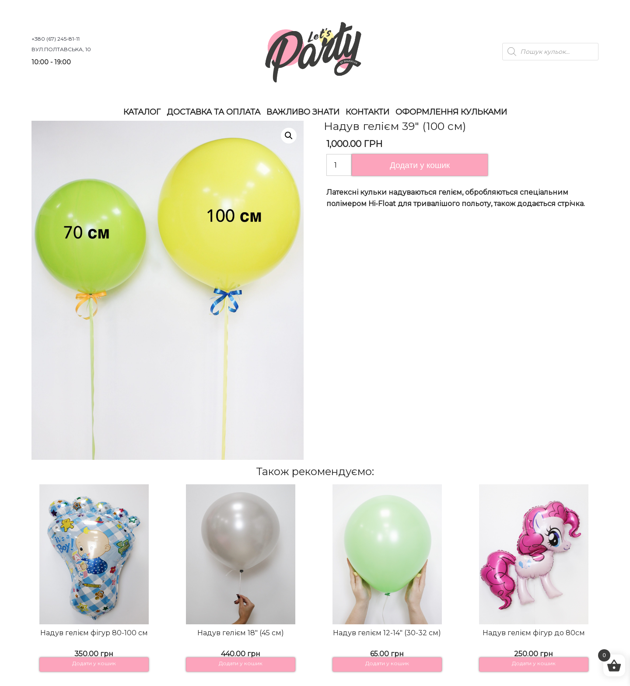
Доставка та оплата (213, 112)
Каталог (142, 112)
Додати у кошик (420, 165)
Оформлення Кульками (451, 112)
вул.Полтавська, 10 (61, 49)
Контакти (367, 112)
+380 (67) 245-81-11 (56, 38)
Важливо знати (303, 112)
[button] (289, 136)
